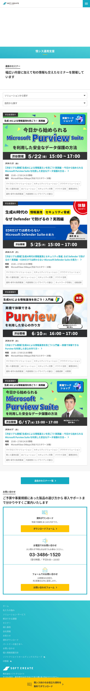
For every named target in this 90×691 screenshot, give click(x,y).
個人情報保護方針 (11, 652)
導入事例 (7, 627)
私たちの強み (9, 610)
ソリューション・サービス (14, 614)
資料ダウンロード (11, 639)
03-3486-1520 (45, 557)
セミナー (7, 622)
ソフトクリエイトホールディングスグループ (22, 656)
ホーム (6, 605)
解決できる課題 (10, 618)
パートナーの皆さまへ (12, 644)
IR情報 (6, 661)
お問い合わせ (9, 648)
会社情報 (7, 631)
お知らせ (7, 635)
